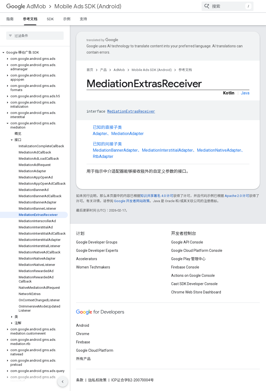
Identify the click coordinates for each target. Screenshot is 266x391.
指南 (10, 19)
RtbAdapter (103, 156)
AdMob (26, 6)
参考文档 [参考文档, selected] (30, 19)
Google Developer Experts (97, 250)
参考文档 (185, 70)
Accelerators (86, 259)
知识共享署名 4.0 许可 (156, 196)
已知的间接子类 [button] (171, 151)
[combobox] (228, 6)
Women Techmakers (93, 267)
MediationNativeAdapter (219, 150)
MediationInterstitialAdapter (167, 150)
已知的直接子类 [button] (171, 131)
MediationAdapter (127, 133)
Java (245, 93)
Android (82, 325)
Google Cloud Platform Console (196, 250)
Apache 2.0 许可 (237, 196)
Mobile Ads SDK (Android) (87, 6)
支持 (83, 19)
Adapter (100, 133)
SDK (50, 19)
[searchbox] (35, 35)
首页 (90, 70)
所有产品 (83, 359)
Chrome (82, 334)
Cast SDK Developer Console (194, 284)
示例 (66, 19)
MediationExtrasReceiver (131, 111)
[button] (34, 52)
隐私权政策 (97, 380)
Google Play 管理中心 (188, 259)
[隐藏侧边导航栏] (62, 381)
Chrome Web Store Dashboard (196, 292)
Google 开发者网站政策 (132, 201)
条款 (79, 380)
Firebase (83, 342)
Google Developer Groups (96, 242)
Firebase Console (185, 267)
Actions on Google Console (193, 275)
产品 (103, 70)
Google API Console (187, 242)
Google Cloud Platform (94, 350)
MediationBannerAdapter (115, 150)
